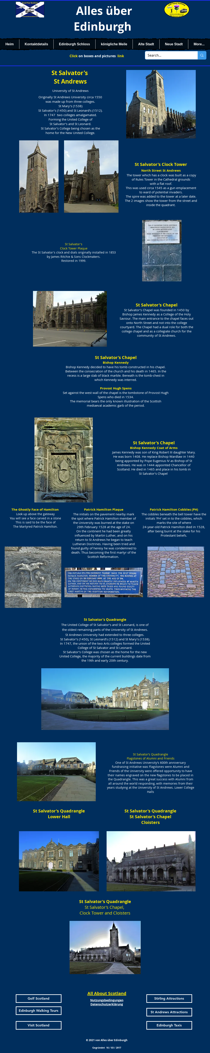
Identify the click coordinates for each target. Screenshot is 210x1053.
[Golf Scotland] (38, 998)
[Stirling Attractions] (169, 998)
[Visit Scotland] (38, 1025)
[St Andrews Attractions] (169, 1012)
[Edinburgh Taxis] (169, 1025)
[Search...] (168, 55)
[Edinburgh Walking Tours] (38, 1010)
